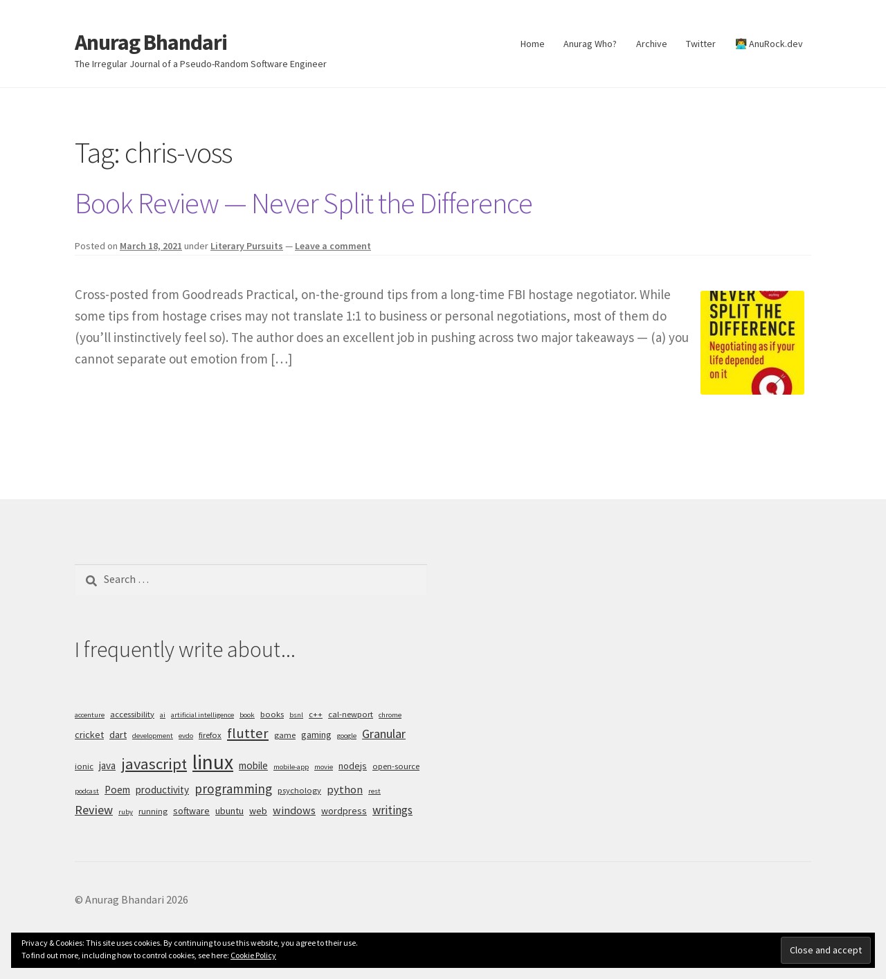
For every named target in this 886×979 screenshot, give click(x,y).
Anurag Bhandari (151, 42)
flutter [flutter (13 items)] (248, 733)
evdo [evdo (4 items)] (186, 735)
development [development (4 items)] (152, 735)
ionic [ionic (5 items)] (84, 766)
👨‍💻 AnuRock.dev (769, 43)
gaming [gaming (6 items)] (316, 734)
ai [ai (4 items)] (162, 714)
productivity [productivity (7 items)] (162, 789)
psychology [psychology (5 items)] (299, 790)
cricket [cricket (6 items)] (89, 734)
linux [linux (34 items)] (212, 762)
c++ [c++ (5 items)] (316, 714)
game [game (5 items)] (285, 735)
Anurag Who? (590, 43)
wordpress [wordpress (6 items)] (344, 811)
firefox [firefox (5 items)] (210, 735)
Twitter (701, 43)
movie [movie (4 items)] (323, 766)
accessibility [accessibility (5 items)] (132, 714)
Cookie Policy (253, 955)
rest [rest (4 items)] (374, 791)
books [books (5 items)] (272, 714)
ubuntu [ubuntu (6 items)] (229, 811)
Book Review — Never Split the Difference (303, 203)
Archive (651, 43)
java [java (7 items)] (107, 765)
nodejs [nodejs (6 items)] (352, 766)
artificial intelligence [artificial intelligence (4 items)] (202, 714)
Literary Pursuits (246, 246)
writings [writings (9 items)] (392, 810)
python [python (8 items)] (345, 789)
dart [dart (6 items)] (118, 734)
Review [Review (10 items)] (94, 810)
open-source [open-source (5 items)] (395, 766)
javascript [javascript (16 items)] (154, 763)
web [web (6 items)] (258, 811)
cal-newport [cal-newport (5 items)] (350, 714)
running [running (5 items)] (153, 811)
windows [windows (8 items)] (294, 810)
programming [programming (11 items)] (233, 788)
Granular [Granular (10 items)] (384, 734)
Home (533, 43)
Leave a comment (333, 246)
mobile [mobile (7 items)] (253, 765)
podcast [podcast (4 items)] (87, 791)
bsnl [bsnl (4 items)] (296, 714)
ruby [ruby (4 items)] (125, 811)
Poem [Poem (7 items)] (117, 789)
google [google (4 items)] (346, 735)
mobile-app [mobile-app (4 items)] (291, 766)
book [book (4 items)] (247, 714)
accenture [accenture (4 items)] (90, 714)
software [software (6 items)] (191, 811)
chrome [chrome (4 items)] (390, 714)
